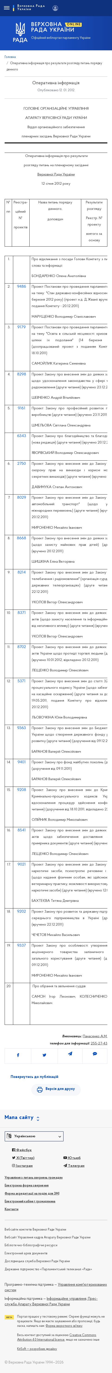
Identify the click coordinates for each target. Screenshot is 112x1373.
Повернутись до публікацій (34, 1077)
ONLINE (74, 24)
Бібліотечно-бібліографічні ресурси (31, 1245)
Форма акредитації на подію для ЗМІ (32, 1193)
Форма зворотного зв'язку (64, 1326)
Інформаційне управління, (67, 1299)
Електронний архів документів (26, 1253)
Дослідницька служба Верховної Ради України (37, 1261)
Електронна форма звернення (27, 1185)
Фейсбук (22, 1150)
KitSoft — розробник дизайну (37, 1349)
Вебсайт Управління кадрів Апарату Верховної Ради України (47, 1237)
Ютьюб (72, 1158)
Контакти (12, 1209)
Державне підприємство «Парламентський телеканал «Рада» (48, 1269)
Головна (10, 57)
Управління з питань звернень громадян (33, 1178)
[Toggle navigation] (6, 8)
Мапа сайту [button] (19, 1117)
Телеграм (73, 1166)
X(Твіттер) (23, 1158)
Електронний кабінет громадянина (30, 1201)
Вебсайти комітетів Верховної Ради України (35, 1229)
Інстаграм (22, 1166)
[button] (34, 1136)
